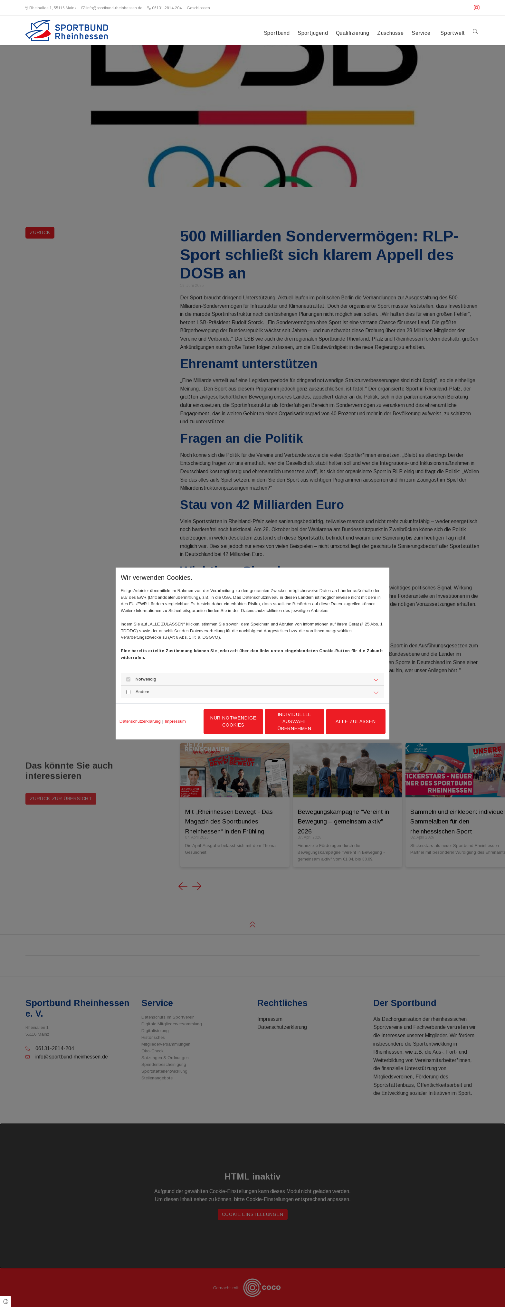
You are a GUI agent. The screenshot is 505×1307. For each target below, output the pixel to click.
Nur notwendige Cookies (233, 721)
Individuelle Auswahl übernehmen (295, 721)
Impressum (175, 721)
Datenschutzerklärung (140, 721)
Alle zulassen (356, 721)
